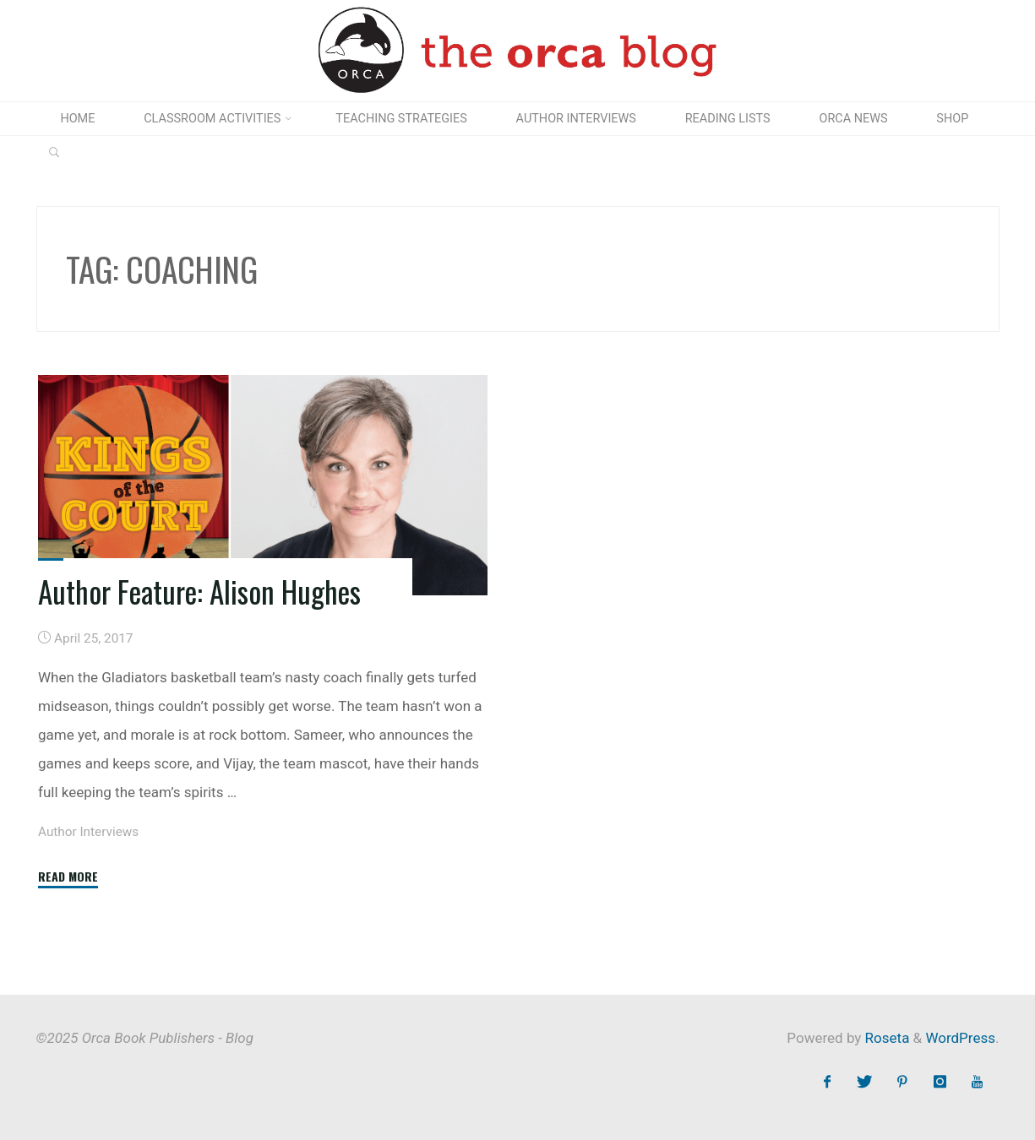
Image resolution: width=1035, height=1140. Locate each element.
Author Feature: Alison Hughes (199, 591)
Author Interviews (88, 832)
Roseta (885, 1037)
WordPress (960, 1037)
